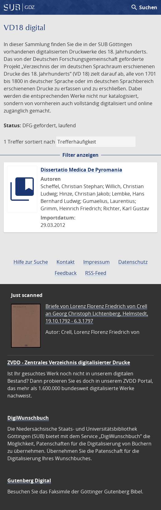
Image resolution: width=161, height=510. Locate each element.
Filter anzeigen (80, 155)
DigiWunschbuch (28, 417)
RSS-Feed (95, 273)
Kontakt (66, 262)
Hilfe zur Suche (31, 262)
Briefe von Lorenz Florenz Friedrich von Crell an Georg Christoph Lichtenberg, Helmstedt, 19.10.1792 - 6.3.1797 (96, 313)
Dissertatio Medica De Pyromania (81, 169)
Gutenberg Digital (29, 480)
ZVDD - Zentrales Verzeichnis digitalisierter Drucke (68, 362)
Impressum (96, 262)
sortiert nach (40, 141)
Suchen (144, 7)
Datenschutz (132, 262)
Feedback (66, 273)
